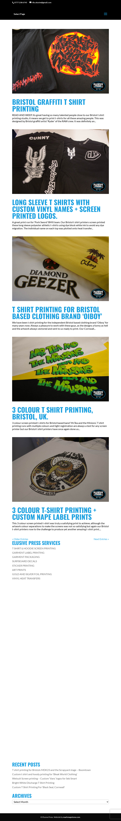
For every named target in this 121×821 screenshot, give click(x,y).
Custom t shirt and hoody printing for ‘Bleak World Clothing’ (44, 774)
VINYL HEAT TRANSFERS (26, 578)
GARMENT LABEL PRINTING (28, 552)
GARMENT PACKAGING (26, 556)
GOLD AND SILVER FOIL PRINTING (32, 574)
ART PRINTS (19, 569)
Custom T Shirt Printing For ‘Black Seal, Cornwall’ (38, 787)
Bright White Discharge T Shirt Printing (33, 782)
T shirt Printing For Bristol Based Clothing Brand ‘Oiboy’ (57, 312)
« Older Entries (20, 538)
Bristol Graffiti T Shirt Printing (48, 105)
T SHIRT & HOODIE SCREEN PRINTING (34, 548)
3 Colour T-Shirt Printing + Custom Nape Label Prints (54, 513)
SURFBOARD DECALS (24, 561)
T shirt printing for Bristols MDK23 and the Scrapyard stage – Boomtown (51, 769)
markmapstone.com (71, 817)
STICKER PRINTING (23, 565)
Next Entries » (101, 538)
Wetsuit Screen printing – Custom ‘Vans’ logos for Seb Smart (44, 778)
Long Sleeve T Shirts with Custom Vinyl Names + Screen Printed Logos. (56, 209)
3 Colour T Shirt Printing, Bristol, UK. (52, 413)
